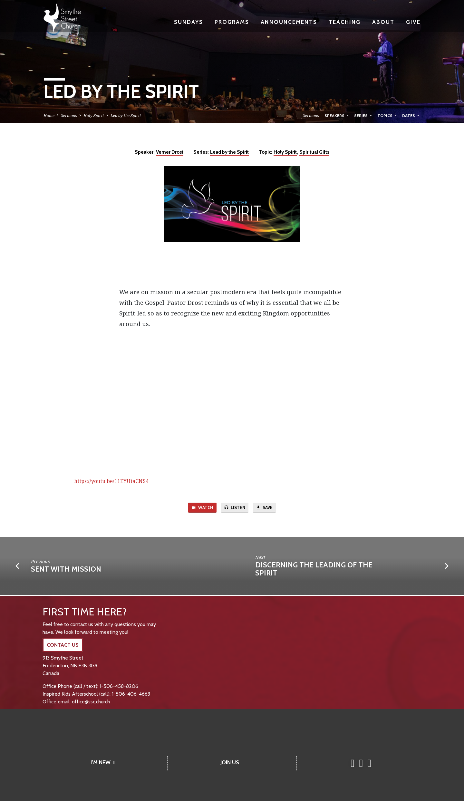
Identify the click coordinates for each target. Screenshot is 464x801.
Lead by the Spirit (229, 152)
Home (49, 115)
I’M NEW (103, 762)
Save (267, 508)
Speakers (337, 115)
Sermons (69, 115)
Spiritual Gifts (314, 152)
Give (413, 21)
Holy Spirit (93, 115)
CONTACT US (63, 645)
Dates (411, 115)
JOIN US (232, 762)
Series (363, 115)
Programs (232, 21)
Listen (235, 508)
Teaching (345, 21)
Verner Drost (169, 152)
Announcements (289, 21)
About (383, 21)
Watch (200, 508)
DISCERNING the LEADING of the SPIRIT (313, 570)
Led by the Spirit (126, 115)
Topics (387, 115)
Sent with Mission (66, 570)
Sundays (188, 21)
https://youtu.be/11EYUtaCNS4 (111, 481)
